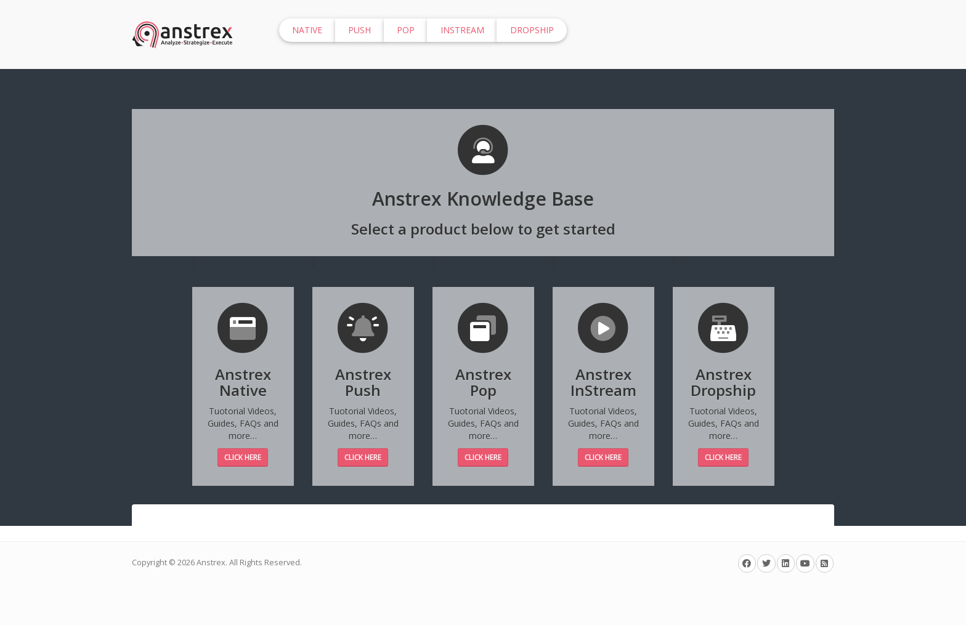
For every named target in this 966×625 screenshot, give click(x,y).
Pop (406, 30)
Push (359, 30)
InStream (462, 30)
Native (307, 30)
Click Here (242, 457)
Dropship (532, 30)
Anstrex (211, 562)
